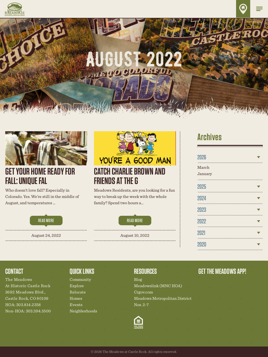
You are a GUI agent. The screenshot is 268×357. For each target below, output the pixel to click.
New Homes (229, 280)
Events (76, 304)
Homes (76, 298)
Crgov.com (143, 292)
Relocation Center (211, 280)
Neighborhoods (83, 310)
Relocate (78, 292)
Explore (77, 285)
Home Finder (243, 9)
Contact (247, 280)
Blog (138, 279)
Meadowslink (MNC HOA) (158, 285)
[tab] (230, 157)
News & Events (238, 280)
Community (80, 279)
